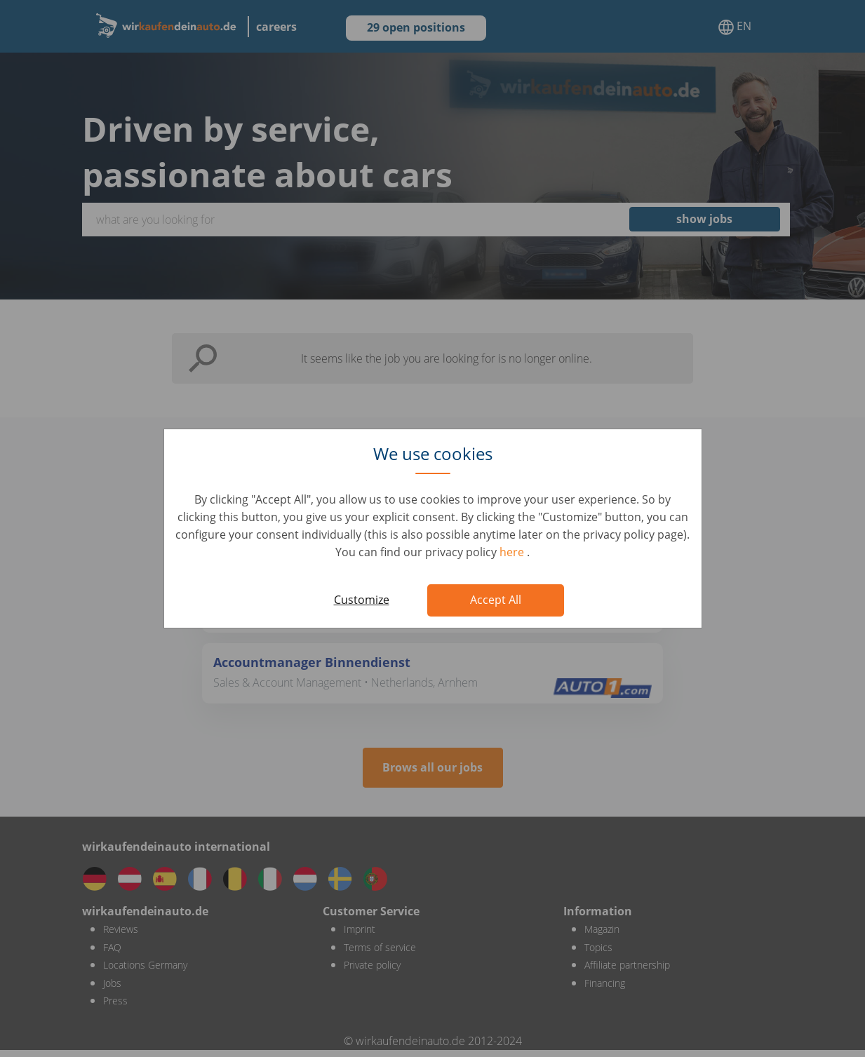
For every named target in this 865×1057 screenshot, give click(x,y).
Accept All (495, 599)
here (513, 552)
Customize (361, 599)
